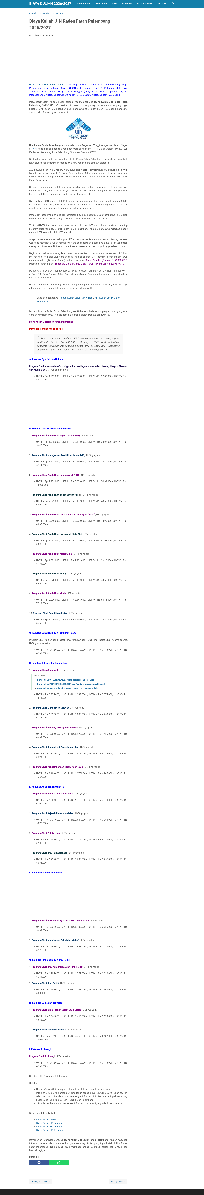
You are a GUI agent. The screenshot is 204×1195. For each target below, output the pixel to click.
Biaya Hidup (101, 4)
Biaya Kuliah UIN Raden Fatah (46, 84)
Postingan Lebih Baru (41, 1181)
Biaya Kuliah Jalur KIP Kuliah (76, 297)
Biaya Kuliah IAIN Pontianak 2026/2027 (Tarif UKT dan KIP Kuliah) (67, 688)
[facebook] (39, 1162)
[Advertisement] (78, 60)
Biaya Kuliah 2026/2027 (50, 4)
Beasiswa (127, 4)
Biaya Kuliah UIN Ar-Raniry (49, 1130)
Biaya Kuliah (83, 4)
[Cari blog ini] (173, 4)
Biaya (114, 4)
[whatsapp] (59, 1162)
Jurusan (161, 4)
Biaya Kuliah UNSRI (46, 1119)
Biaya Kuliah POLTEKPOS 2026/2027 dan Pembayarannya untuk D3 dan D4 (71, 684)
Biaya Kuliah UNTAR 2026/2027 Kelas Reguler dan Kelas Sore (65, 680)
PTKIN (33, 148)
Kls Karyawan (144, 4)
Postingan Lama (117, 1181)
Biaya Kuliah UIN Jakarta (49, 1123)
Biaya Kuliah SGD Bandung (50, 1126)
